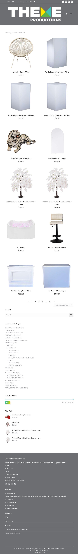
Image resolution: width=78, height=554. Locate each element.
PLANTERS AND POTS (14, 378)
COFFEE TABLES (14, 365)
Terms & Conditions (39, 552)
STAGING (8, 383)
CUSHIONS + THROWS (12, 333)
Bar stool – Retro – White (57, 247)
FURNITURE (9, 343)
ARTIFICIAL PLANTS (13, 375)
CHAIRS (11, 355)
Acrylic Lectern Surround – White (57, 72)
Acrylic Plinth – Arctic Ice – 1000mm (21, 115)
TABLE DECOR (10, 385)
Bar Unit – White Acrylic (56, 291)
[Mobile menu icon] (71, 14)
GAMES (7, 368)
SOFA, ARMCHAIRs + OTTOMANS (20, 358)
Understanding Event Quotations (17, 529)
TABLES (9, 360)
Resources (8, 525)
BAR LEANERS (13, 363)
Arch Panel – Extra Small (57, 158)
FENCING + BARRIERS (12, 338)
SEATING (10, 348)
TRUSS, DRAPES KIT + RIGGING (15, 388)
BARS (8, 345)
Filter (7, 403)
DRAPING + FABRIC (11, 335)
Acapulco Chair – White (21, 72)
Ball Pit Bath (21, 247)
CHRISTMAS (9, 330)
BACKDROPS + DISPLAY (13, 328)
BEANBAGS (12, 353)
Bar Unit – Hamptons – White (21, 291)
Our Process (9, 521)
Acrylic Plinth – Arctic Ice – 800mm (57, 115)
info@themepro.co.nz (11, 474)
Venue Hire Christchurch (12, 533)
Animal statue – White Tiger (21, 158)
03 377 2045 (11, 2)
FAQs (6, 517)
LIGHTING (8, 370)
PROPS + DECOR (10, 380)
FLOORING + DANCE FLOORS (14, 340)
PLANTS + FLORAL (11, 373)
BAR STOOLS (13, 350)
